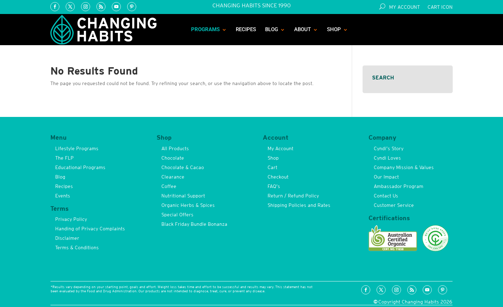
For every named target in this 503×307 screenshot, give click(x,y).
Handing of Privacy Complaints (90, 228)
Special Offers (177, 214)
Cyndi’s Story (388, 148)
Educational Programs (80, 167)
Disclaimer (67, 238)
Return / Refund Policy (293, 195)
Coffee (168, 186)
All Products (175, 148)
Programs (205, 29)
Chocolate (172, 158)
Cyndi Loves (387, 158)
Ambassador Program (398, 186)
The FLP (64, 158)
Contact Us (386, 195)
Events (62, 195)
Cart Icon (440, 7)
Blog (271, 29)
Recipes (246, 29)
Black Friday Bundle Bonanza (194, 224)
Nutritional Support (183, 195)
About (302, 29)
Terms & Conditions (77, 247)
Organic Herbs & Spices (188, 205)
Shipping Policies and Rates (299, 205)
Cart (272, 167)
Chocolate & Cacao (182, 167)
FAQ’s (274, 186)
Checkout (278, 177)
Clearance (172, 177)
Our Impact (386, 177)
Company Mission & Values (404, 167)
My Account (404, 7)
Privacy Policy (71, 219)
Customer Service (394, 205)
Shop (334, 29)
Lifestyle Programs (77, 148)
